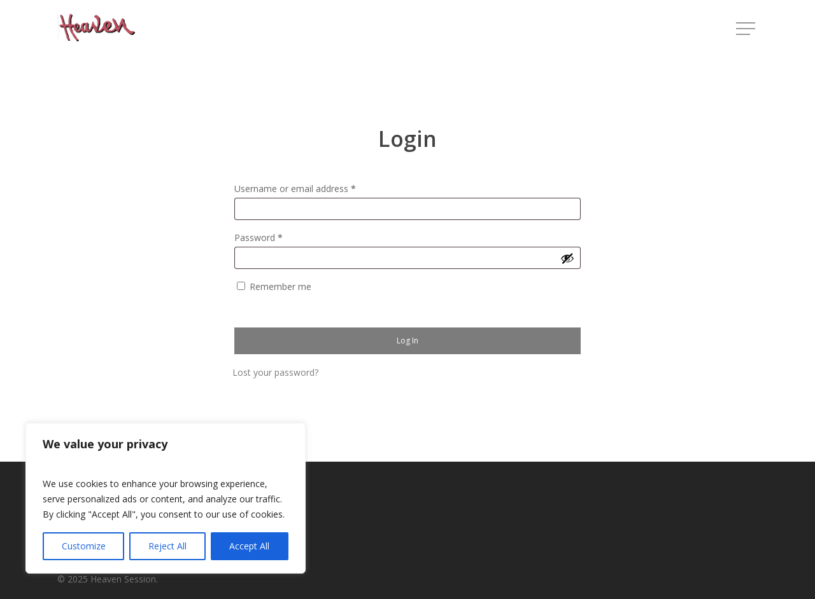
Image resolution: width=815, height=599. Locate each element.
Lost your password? (275, 372)
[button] (747, 29)
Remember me (280, 286)
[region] (165, 498)
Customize (84, 546)
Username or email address (295, 188)
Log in (407, 340)
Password (258, 237)
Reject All (167, 546)
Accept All (249, 546)
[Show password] (567, 258)
